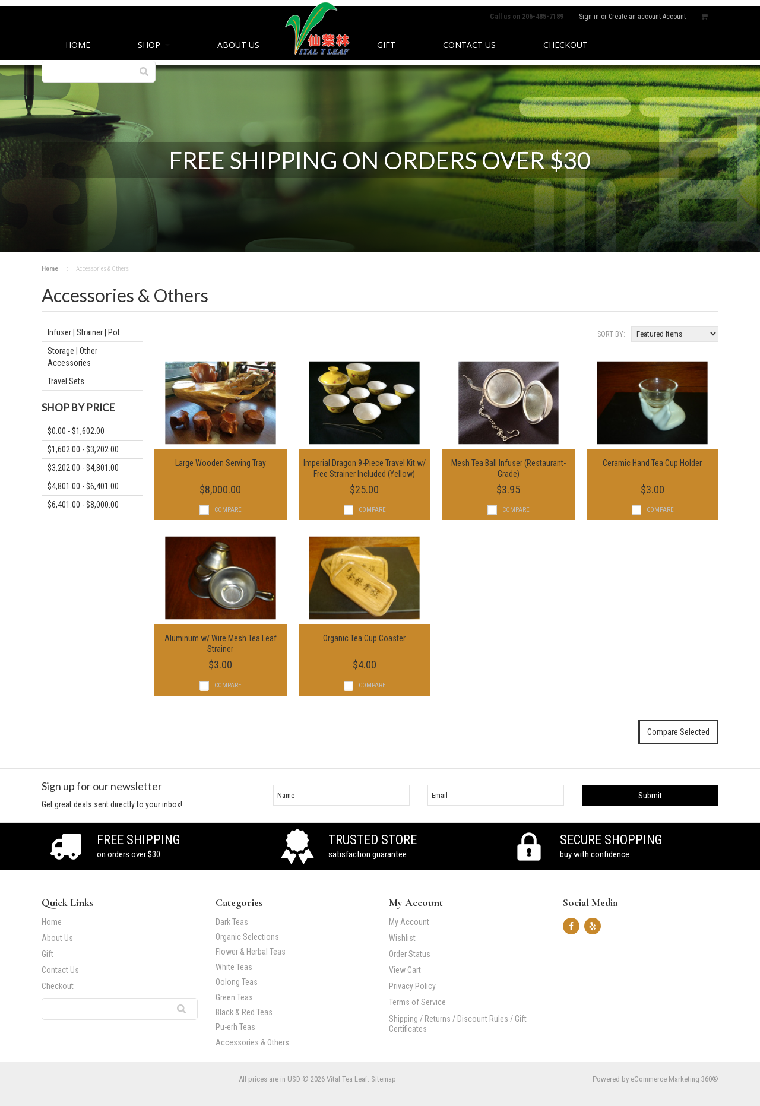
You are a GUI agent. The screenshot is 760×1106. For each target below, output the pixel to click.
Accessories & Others (290, 1042)
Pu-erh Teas (290, 1027)
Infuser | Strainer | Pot (84, 332)
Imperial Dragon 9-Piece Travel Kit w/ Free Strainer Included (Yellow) (364, 468)
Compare (228, 510)
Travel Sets (66, 381)
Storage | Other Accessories (72, 356)
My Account (409, 922)
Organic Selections (247, 937)
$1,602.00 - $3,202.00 (83, 449)
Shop (154, 44)
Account (674, 16)
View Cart (405, 970)
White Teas (234, 967)
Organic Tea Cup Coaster (364, 638)
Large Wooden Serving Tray (220, 463)
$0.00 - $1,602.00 (76, 431)
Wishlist (402, 938)
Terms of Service (417, 1002)
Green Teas (234, 997)
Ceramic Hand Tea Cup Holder (652, 463)
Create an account (635, 16)
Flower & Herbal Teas (251, 951)
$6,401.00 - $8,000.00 (83, 504)
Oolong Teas (237, 982)
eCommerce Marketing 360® (674, 1079)
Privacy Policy (412, 986)
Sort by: (611, 334)
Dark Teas (232, 922)
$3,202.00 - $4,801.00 (83, 468)
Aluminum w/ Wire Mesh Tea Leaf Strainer (220, 643)
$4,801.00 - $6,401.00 (83, 486)
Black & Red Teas (244, 1012)
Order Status (409, 954)
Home (50, 268)
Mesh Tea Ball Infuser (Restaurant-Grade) (508, 468)
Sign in (589, 16)
